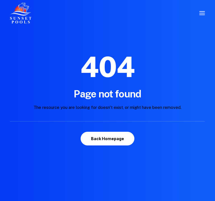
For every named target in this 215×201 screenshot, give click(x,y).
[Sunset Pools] (20, 13)
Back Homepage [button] (107, 138)
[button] (202, 13)
